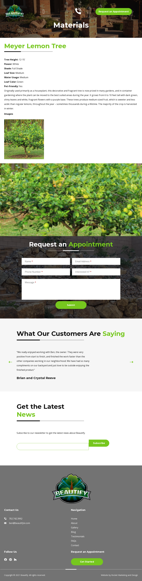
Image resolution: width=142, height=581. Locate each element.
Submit (71, 305)
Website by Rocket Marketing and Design (119, 575)
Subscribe (99, 443)
